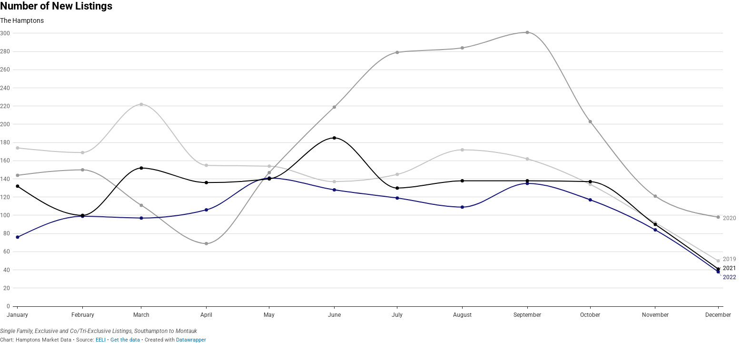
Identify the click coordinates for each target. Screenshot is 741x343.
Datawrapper (191, 340)
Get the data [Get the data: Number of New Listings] (125, 340)
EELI (101, 340)
